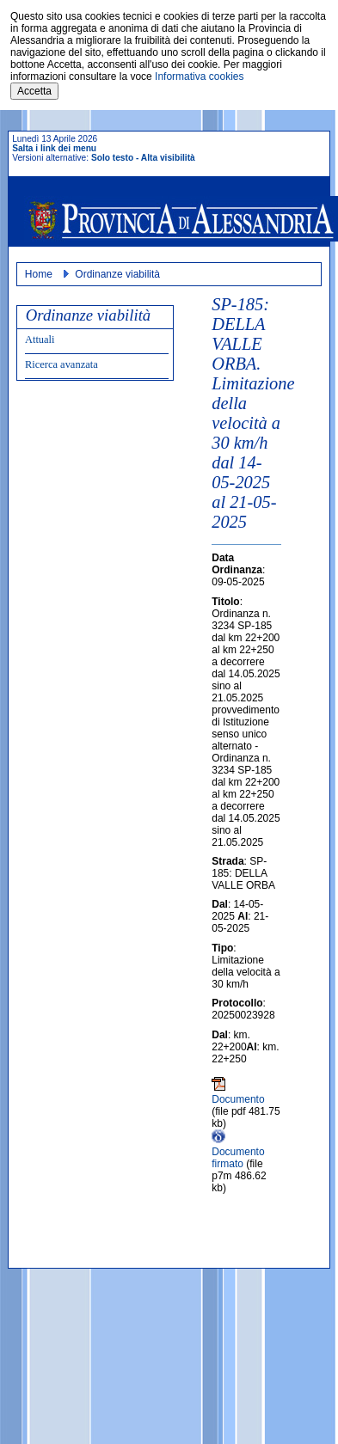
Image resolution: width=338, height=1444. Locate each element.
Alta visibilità (168, 157)
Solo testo (112, 157)
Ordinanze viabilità (117, 274)
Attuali (40, 339)
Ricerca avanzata (61, 364)
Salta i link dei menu (54, 148)
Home (38, 274)
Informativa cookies (199, 76)
